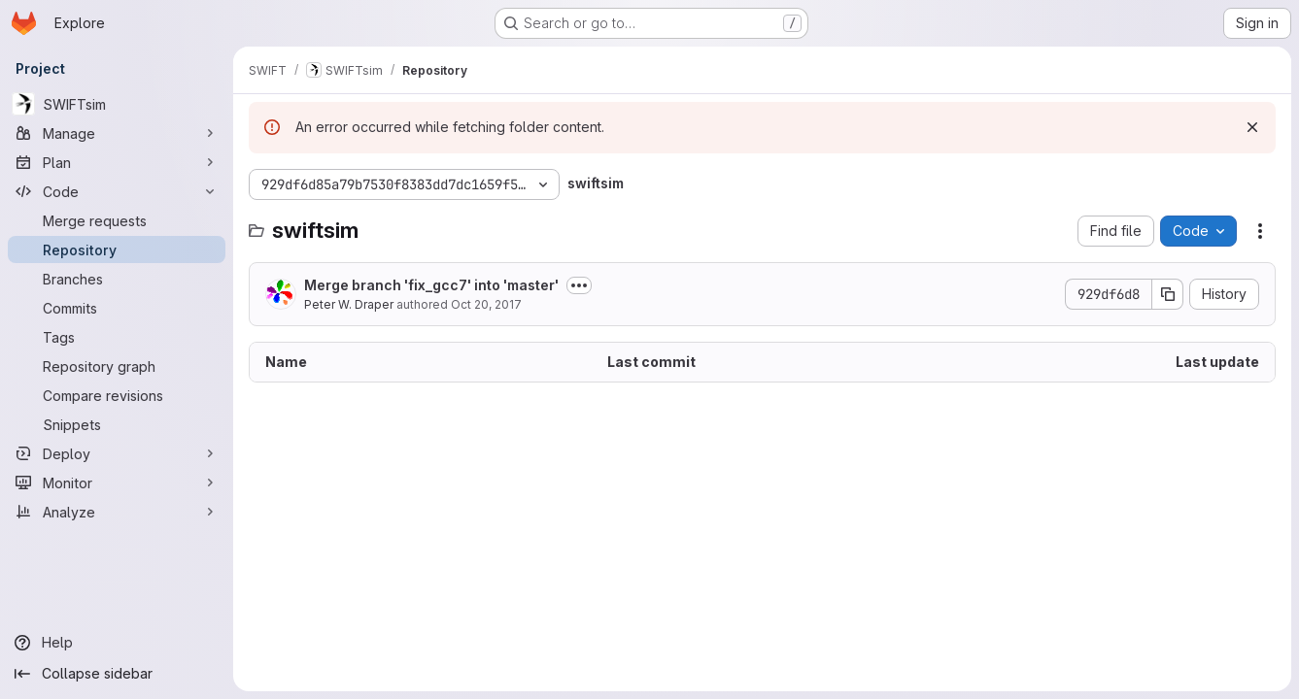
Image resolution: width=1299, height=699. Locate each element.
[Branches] (116, 278)
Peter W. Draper (348, 304)
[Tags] (116, 336)
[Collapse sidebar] (116, 673)
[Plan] (116, 162)
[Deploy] (116, 453)
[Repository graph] (116, 366)
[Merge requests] (116, 220)
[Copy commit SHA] (1167, 294)
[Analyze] (116, 511)
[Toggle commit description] (579, 285)
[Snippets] (116, 424)
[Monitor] (116, 482)
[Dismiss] (1252, 127)
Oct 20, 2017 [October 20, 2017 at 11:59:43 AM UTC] (486, 304)
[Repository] (116, 249)
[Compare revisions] (116, 395)
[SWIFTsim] (116, 103)
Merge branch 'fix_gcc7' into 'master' (431, 285)
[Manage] (116, 133)
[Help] (116, 642)
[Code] (116, 191)
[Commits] (116, 307)
